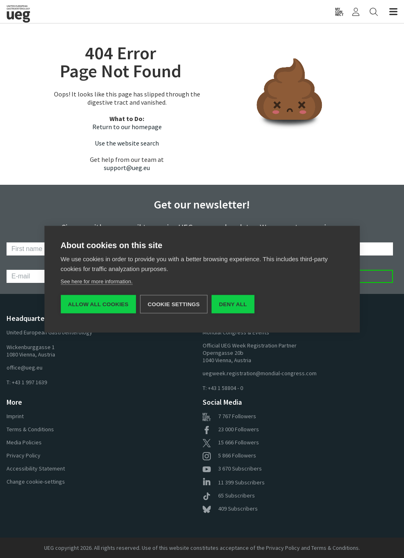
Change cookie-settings (36, 481)
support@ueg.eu (127, 168)
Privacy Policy (23, 455)
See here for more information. (96, 281)
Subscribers (232, 468)
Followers (229, 416)
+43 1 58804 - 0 (225, 388)
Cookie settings (174, 304)
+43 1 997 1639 (29, 382)
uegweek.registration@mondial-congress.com (260, 373)
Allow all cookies (98, 304)
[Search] (373, 11)
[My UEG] (355, 11)
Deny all (233, 304)
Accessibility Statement (36, 468)
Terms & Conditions (30, 429)
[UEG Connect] (339, 11)
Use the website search (127, 143)
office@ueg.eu (24, 367)
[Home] (104, 11)
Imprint (15, 416)
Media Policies (24, 442)
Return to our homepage (127, 127)
